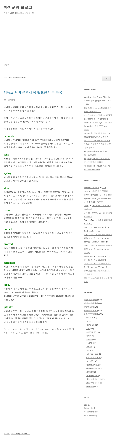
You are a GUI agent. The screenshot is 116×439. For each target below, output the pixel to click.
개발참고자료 (92, 364)
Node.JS (89, 339)
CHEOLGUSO (90, 227)
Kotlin (88, 335)
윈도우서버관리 (93, 382)
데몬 (69, 329)
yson (86, 205)
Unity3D (89, 361)
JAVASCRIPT (91, 332)
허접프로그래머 (91, 314)
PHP (88, 350)
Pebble (89, 346)
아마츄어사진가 (91, 303)
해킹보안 (90, 386)
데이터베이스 (92, 375)
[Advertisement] (58, 39)
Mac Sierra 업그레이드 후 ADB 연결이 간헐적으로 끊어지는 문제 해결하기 (97, 144)
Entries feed (89, 408)
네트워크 (90, 372)
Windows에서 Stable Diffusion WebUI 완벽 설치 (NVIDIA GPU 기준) (97, 101)
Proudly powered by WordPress (17, 433)
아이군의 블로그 (18, 7)
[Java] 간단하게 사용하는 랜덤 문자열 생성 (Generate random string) (98, 249)
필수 (26, 332)
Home (6, 65)
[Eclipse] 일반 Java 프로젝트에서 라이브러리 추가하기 (97, 271)
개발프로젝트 (92, 368)
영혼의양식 (89, 306)
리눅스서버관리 (33, 329)
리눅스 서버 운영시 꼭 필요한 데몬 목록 (33, 92)
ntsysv (63, 329)
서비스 (20, 332)
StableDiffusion (93, 357)
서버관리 (12, 332)
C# (87, 321)
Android (89, 317)
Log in (87, 404)
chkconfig (55, 329)
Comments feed (91, 411)
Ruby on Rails (92, 353)
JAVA (88, 328)
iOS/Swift (90, 325)
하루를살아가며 (91, 310)
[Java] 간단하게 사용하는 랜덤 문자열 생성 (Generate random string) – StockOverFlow (98, 238)
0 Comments (9, 99)
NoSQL (89, 343)
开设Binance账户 (91, 187)
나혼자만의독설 (91, 299)
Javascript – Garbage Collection (98, 122)
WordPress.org (90, 415)
